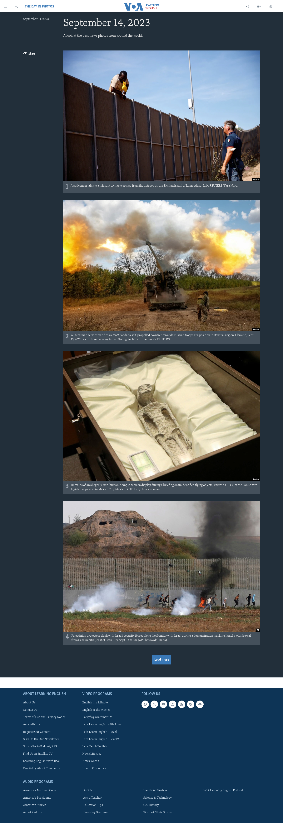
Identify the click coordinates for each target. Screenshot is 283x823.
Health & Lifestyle (155, 790)
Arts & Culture (32, 812)
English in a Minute (95, 702)
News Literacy (91, 753)
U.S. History (151, 805)
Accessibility (31, 724)
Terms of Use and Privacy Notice (44, 717)
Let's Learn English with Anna (102, 724)
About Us (29, 702)
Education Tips (93, 805)
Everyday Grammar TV (97, 717)
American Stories (34, 805)
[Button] (29, 54)
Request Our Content (36, 731)
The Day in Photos (39, 6)
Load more (161, 660)
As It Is (87, 790)
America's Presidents (37, 797)
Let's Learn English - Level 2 (100, 739)
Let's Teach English (94, 746)
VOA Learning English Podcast (223, 790)
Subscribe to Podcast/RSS (40, 746)
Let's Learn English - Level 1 (100, 731)
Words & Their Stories (157, 812)
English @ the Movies (96, 709)
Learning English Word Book (42, 761)
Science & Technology (157, 797)
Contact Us (30, 709)
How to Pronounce (94, 768)
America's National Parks (40, 790)
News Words (90, 761)
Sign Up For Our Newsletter (41, 739)
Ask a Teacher (92, 797)
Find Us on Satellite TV (38, 753)
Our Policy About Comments (41, 768)
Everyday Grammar (96, 812)
